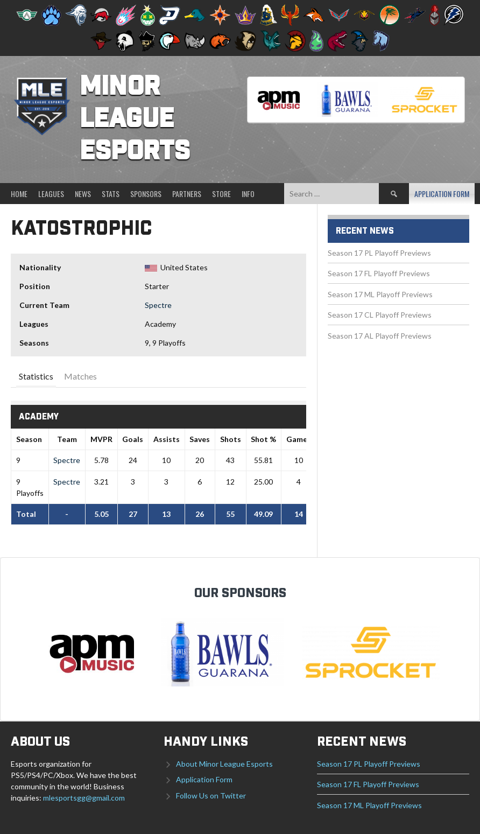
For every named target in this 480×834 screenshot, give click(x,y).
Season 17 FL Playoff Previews (379, 273)
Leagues (51, 193)
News (83, 193)
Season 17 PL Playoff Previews (379, 252)
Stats (110, 193)
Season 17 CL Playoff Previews (380, 314)
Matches (80, 376)
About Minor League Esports (224, 763)
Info (248, 193)
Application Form (441, 193)
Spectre (158, 305)
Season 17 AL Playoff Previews (380, 335)
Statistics (36, 376)
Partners (186, 193)
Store (221, 193)
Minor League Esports (135, 119)
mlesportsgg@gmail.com (84, 797)
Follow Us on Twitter (211, 795)
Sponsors (145, 193)
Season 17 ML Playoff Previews (380, 294)
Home (19, 193)
